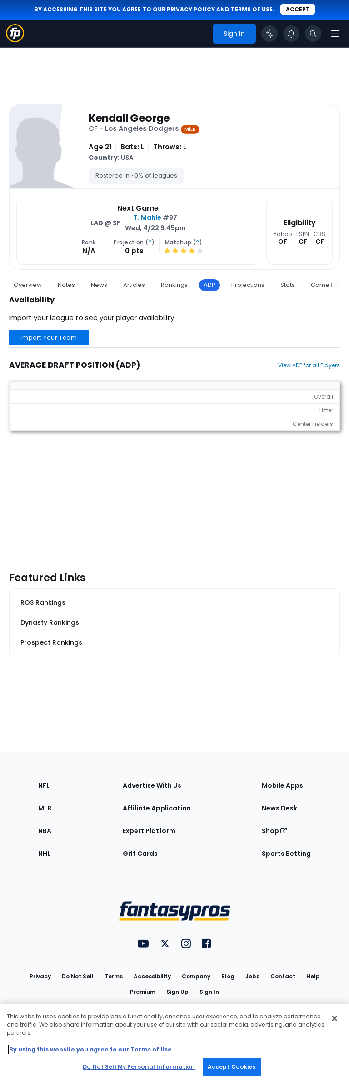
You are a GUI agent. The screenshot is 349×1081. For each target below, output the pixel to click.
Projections (247, 285)
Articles (134, 285)
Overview (28, 285)
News (99, 285)
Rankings (174, 285)
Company (196, 976)
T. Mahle (147, 217)
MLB (44, 808)
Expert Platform (149, 830)
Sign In (209, 992)
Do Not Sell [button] (78, 976)
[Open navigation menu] (335, 33)
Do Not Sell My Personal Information (139, 1067)
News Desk (279, 808)
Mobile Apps (282, 785)
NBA (44, 830)
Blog (227, 976)
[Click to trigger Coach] (269, 33)
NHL (44, 853)
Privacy (40, 976)
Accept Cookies (232, 1067)
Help (313, 976)
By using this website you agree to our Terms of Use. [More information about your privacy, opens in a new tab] (91, 1049)
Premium (142, 992)
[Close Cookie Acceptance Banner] (334, 1018)
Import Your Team (48, 337)
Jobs (252, 976)
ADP (209, 285)
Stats (287, 285)
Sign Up (177, 992)
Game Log (326, 285)
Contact (282, 976)
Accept (297, 9)
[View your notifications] (291, 33)
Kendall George (129, 118)
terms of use (252, 9)
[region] (174, 1042)
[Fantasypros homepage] (15, 39)
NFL (44, 785)
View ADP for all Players (309, 365)
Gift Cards (140, 853)
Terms (114, 976)
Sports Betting (286, 853)
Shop (274, 830)
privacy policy (191, 9)
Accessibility (152, 976)
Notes (66, 285)
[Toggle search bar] (313, 33)
